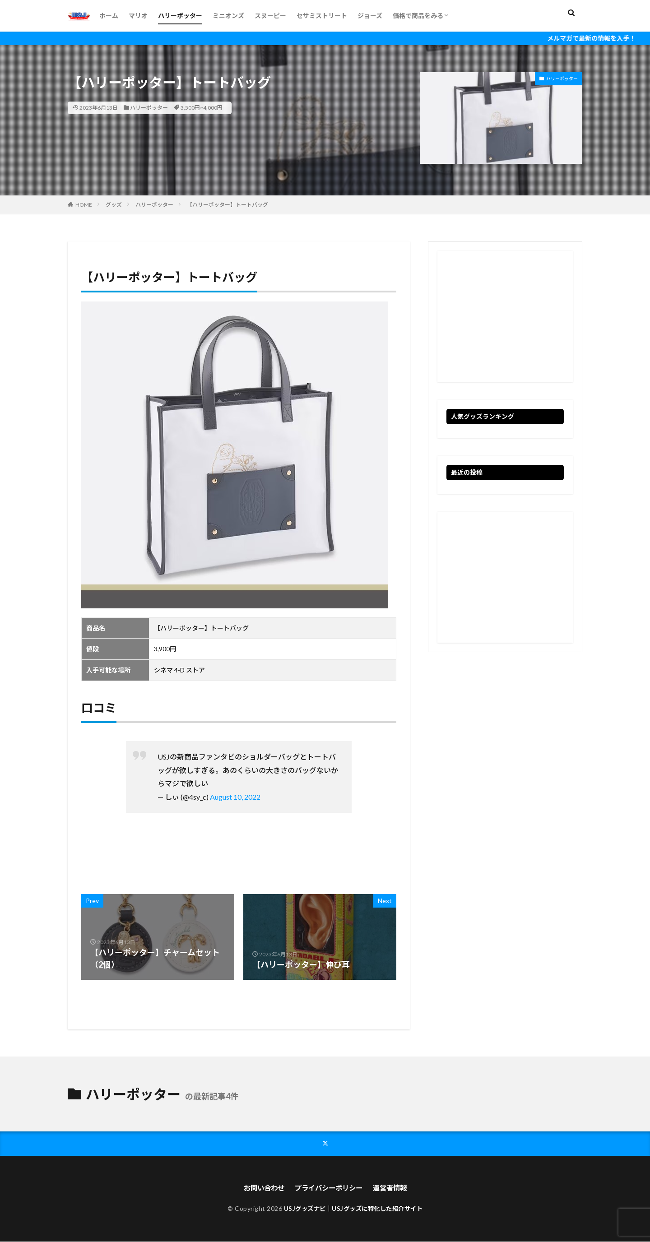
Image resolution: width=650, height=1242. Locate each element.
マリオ (138, 15)
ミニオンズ (228, 15)
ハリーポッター (180, 15)
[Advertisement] (505, 316)
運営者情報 (393, 1188)
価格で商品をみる (418, 15)
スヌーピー (270, 15)
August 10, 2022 (235, 796)
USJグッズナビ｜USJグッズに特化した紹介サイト (353, 1209)
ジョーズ (370, 15)
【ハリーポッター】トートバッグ (227, 204)
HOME (83, 204)
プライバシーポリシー (328, 1188)
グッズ (114, 204)
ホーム (108, 15)
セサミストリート (322, 15)
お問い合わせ (260, 1188)
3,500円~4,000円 (202, 107)
